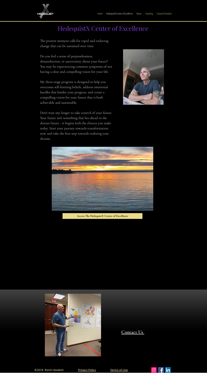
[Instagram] (154, 370)
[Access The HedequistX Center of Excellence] (102, 216)
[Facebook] (161, 370)
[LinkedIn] (168, 370)
